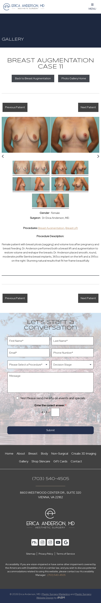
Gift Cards (60, 461)
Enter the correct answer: (50, 405)
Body (44, 453)
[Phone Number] (73, 353)
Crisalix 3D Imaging (83, 453)
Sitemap (30, 553)
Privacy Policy (46, 553)
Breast (32, 453)
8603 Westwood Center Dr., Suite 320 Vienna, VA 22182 (50, 495)
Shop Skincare (41, 461)
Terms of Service (65, 553)
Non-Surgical (59, 453)
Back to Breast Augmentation (33, 78)
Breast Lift (71, 228)
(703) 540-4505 (50, 479)
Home (9, 453)
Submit (50, 430)
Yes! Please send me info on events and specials (52, 398)
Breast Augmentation (51, 228)
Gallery (23, 461)
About (21, 453)
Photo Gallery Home (74, 78)
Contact (76, 461)
